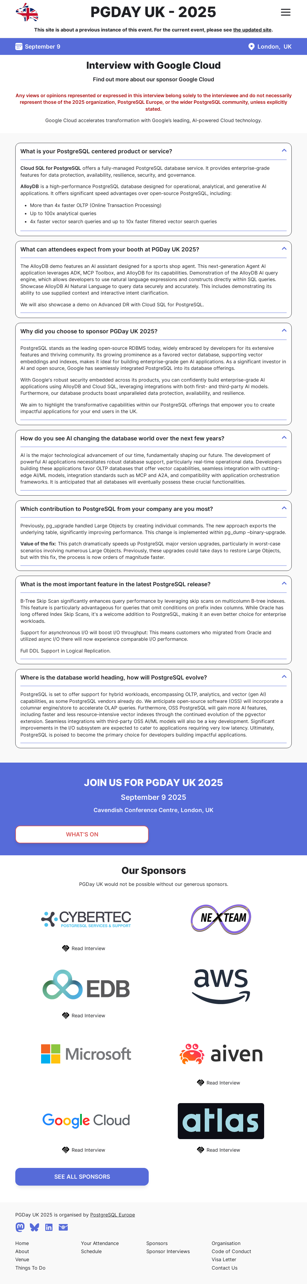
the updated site (252, 30)
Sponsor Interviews (168, 1251)
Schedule (91, 1251)
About (22, 1251)
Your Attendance (100, 1243)
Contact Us (224, 1268)
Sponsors (157, 1243)
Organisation (226, 1243)
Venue (22, 1259)
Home (22, 1243)
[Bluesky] (34, 1227)
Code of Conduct (231, 1251)
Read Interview (88, 948)
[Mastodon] (20, 1227)
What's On (82, 834)
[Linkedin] (49, 1227)
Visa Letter (224, 1259)
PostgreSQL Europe (112, 1215)
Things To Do (30, 1268)
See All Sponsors (82, 1176)
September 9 (42, 46)
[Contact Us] (63, 1227)
